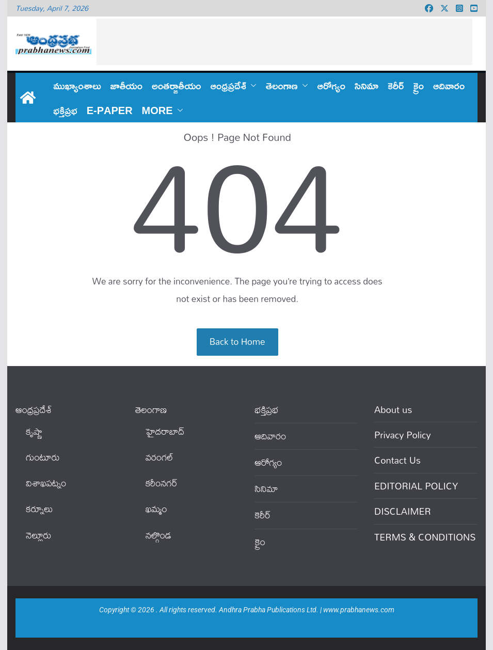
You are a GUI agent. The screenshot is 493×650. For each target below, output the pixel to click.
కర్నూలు (39, 509)
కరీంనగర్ (162, 483)
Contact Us (397, 460)
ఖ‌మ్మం (156, 509)
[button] (251, 85)
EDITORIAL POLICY (416, 486)
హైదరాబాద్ (165, 431)
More (157, 110)
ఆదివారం (449, 85)
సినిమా (366, 85)
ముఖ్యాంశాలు (77, 85)
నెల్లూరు (38, 535)
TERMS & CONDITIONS (424, 537)
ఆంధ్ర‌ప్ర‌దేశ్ (228, 85)
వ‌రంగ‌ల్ (159, 457)
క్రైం (418, 85)
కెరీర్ (396, 85)
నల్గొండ (158, 535)
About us (393, 409)
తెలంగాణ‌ (282, 85)
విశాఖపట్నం (46, 483)
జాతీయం (126, 85)
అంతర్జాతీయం (176, 85)
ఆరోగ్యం (331, 85)
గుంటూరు (42, 457)
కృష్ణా (34, 431)
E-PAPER (110, 110)
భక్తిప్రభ (65, 110)
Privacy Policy (402, 434)
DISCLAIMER (402, 511)
